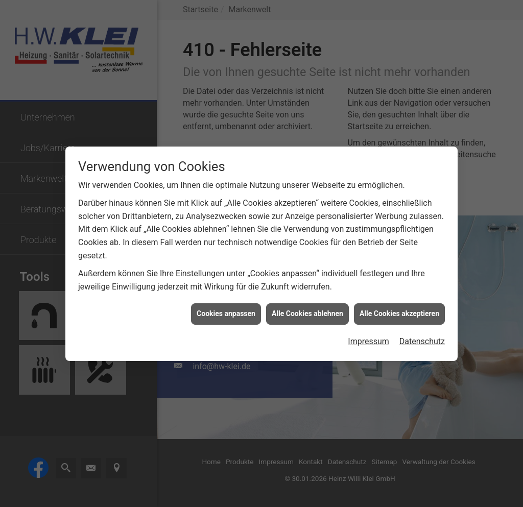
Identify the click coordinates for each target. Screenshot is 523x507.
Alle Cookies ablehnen (307, 312)
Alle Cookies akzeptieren (399, 312)
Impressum (368, 340)
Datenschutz (422, 340)
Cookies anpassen (226, 312)
